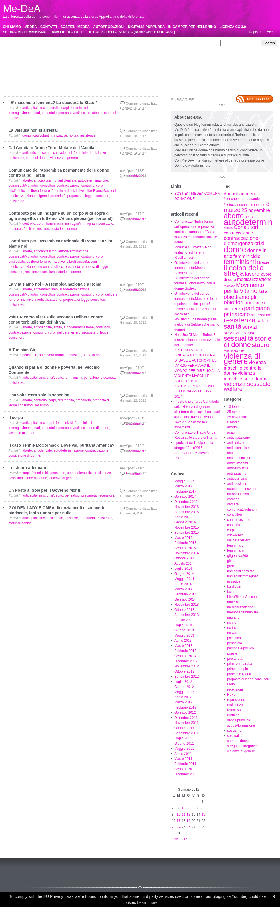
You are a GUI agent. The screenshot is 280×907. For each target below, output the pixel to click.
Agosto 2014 (183, 563)
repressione (199, 69)
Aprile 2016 (183, 517)
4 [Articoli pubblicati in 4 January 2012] (183, 808)
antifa (204, 43)
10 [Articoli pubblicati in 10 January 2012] (178, 814)
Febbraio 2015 (185, 543)
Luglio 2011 (183, 738)
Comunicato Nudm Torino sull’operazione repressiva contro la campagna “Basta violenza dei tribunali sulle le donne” (195, 232)
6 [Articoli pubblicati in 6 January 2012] (192, 808)
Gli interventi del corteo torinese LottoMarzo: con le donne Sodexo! (195, 283)
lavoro (177, 59)
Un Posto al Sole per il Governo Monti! (45, 490)
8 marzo (91, 43)
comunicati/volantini (48, 53)
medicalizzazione (34, 64)
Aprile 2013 (183, 641)
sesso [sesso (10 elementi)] (250, 332)
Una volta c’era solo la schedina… (41, 395)
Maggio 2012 (184, 692)
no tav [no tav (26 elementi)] (258, 290)
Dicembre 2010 (185, 774)
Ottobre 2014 (184, 558)
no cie (104, 64)
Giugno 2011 (184, 743)
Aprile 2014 (183, 584)
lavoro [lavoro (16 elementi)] (252, 274)
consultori (74, 53)
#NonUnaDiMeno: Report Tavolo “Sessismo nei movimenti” (193, 422)
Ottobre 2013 (184, 610)
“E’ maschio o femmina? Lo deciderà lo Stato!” (53, 102)
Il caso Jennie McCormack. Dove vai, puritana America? (62, 445)
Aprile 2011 (183, 754)
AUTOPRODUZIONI (108, 27)
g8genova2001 (35, 59)
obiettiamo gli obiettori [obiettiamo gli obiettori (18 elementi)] (240, 299)
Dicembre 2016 (185, 502)
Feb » (185, 839)
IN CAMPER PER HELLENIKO (192, 27)
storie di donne (168, 74)
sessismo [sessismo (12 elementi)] (233, 332)
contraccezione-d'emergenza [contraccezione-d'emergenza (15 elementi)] (242, 240)
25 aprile (50, 43)
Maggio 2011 (184, 749)
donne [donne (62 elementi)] (235, 249)
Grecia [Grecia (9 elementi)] (263, 262)
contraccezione (96, 53)
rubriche (54, 74)
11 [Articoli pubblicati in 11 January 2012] (183, 814)
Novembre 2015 (186, 527)
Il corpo (16, 417)
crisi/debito (146, 53)
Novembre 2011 (186, 723)
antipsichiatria (65, 48)
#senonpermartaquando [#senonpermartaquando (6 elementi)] (242, 199)
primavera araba (33, 69)
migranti (90, 64)
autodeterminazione (163, 48)
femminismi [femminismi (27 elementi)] (240, 261)
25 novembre (71, 43)
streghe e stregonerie (199, 74)
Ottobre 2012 (184, 671)
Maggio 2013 (184, 635)
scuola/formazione (103, 74)
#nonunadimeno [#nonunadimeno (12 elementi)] (240, 193)
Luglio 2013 (183, 625)
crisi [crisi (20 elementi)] (259, 243)
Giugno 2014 (184, 574)
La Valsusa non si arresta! (33, 130)
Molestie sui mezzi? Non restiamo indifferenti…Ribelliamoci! (192, 252)
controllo (117, 53)
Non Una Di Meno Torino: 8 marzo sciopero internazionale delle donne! (197, 340)
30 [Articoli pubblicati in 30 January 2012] (173, 833)
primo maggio (60, 69)
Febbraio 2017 (185, 491)
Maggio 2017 (184, 481)
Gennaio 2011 (185, 769)
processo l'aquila (86, 69)
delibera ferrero (169, 53)
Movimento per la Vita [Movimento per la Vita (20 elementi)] (244, 288)
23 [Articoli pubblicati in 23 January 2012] (173, 827)
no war (130, 64)
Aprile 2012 (183, 697)
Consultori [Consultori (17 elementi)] (246, 227)
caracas (9, 53)
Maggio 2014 (184, 579)
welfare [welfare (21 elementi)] (233, 389)
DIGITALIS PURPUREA (146, 27)
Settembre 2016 (186, 512)
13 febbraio (32, 43)
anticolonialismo (184, 43)
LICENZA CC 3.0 (233, 27)
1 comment (134, 176)
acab (117, 43)
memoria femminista (65, 64)
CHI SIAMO (12, 27)
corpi (131, 53)
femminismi (11, 59)
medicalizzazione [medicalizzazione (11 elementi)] (254, 279)
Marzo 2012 (183, 702)
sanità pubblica (74, 74)
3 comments (135, 219)
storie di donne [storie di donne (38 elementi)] (248, 341)
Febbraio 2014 (185, 594)
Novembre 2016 (186, 507)
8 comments (135, 474)
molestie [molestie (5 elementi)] (229, 286)
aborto (105, 43)
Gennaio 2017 (185, 497)
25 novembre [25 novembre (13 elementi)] (255, 210)
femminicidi (193, 53)
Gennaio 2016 (185, 522)
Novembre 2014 (186, 553)
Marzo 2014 (183, 589)
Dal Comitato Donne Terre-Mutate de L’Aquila (51, 147)
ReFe (183, 69)
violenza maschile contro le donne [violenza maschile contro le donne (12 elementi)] (245, 368)
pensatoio (163, 64)
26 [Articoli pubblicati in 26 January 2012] (188, 827)
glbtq (53, 59)
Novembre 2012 (186, 666)
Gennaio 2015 (185, 548)
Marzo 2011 (183, 759)
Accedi (272, 32)
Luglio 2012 (183, 682)
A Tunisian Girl (23, 350)
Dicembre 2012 (185, 661)
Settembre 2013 (186, 615)
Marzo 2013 (183, 646)
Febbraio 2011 (185, 764)
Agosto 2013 (183, 620)
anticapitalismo (135, 43)
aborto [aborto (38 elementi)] (234, 216)
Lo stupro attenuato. (28, 467)
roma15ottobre (33, 74)
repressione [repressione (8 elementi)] (261, 315)
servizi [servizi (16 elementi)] (249, 327)
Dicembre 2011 (185, 718)
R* (36, 873)
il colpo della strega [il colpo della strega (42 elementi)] (244, 270)
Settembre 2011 (186, 733)
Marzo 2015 (183, 538)
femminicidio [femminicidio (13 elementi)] (247, 256)
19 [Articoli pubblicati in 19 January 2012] (188, 821)
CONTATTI (48, 27)
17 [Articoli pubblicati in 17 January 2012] (178, 821)
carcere (24, 53)
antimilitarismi (40, 48)
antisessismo (111, 48)
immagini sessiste (87, 59)
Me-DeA (22, 9)
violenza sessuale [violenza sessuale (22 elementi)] (247, 383)
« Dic (175, 839)
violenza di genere (17, 79)
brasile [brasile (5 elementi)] (228, 228)
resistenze (11, 74)
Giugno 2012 (184, 687)
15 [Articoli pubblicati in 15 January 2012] (203, 814)
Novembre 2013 (186, 605)
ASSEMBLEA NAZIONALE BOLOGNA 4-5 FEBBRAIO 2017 (194, 391)
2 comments (135, 451)
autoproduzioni (193, 48)
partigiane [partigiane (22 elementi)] (257, 308)
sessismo (128, 74)
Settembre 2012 (186, 677)
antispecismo (135, 48)
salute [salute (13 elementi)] (263, 321)
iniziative (145, 59)
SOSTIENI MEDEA (75, 27)
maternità (10, 64)
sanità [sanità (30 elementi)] (232, 326)
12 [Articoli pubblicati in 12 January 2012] (188, 814)
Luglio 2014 (183, 569)
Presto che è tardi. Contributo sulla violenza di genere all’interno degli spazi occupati (197, 407)
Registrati (256, 32)
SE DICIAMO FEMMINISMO (25, 32)
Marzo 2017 (183, 486)
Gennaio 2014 (185, 599)
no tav (117, 64)
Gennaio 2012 (185, 713)
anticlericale (159, 43)
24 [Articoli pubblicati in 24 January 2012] (178, 827)
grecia (65, 59)
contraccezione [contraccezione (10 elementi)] (238, 232)
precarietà (10, 69)
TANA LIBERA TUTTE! (68, 32)
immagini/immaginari (119, 59)
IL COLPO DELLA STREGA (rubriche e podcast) (132, 32)
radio (152, 69)
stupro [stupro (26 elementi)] (260, 344)
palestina (146, 64)
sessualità (146, 74)
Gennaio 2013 (185, 656)
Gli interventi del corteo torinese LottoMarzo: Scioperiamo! (191, 268)
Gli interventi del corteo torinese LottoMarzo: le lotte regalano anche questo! (195, 299)
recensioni (167, 69)
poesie (210, 64)
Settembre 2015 (186, 533)
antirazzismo (88, 48)
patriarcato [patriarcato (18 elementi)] (237, 314)
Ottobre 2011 (184, 728)
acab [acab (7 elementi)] (249, 217)
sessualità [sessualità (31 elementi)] (238, 338)
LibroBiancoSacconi (200, 59)
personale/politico (188, 64)
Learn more (147, 902)
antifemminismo (15, 48)
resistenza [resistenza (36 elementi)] (239, 320)
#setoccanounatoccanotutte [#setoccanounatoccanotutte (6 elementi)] (244, 205)
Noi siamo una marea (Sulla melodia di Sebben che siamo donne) (196, 324)
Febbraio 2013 (185, 651)
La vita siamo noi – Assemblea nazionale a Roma (55, 284)
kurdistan (162, 59)
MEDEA (30, 27)
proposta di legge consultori (124, 69)
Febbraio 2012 (185, 707)
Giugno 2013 (184, 630)
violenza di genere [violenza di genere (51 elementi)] (242, 359)
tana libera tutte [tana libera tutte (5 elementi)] (234, 351)
